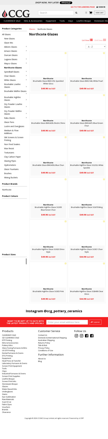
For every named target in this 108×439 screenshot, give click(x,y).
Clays (70, 20)
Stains (4, 413)
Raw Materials (8, 418)
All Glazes (6, 34)
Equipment (51, 20)
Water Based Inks (9, 408)
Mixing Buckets (11, 177)
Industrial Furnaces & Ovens (14, 392)
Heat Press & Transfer (11, 379)
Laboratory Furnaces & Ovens (14, 382)
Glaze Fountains (11, 169)
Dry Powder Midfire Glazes (15, 112)
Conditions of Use (45, 369)
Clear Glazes (15, 76)
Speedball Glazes (15, 71)
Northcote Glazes (13, 67)
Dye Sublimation (9, 415)
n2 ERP (81, 437)
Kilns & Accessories (33, 20)
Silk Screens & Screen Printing (13, 138)
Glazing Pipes (10, 161)
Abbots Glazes (15, 47)
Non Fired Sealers (12, 144)
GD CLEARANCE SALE (10, 356)
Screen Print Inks (9, 400)
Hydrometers (10, 165)
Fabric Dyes (7, 423)
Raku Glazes (15, 118)
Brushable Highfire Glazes (15, 98)
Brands (5, 428)
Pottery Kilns (7, 364)
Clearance (6, 431)
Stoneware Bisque (10, 402)
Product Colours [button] (10, 196)
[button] (101, 7)
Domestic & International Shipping (52, 356)
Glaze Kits (8, 42)
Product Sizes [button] (9, 254)
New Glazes (9, 38)
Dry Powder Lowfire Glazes (15, 105)
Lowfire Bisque (83, 20)
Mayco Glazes (15, 63)
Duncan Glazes (11, 55)
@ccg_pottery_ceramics (63, 311)
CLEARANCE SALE (12, 20)
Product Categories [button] (12, 28)
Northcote (6, 189)
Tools (62, 20)
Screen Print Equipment (12, 385)
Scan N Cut (6, 420)
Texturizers (9, 152)
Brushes (8, 173)
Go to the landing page (83, 7)
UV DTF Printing (8, 369)
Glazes (32, 29)
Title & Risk (42, 364)
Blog (40, 380)
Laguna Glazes (15, 59)
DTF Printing (7, 359)
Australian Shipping (46, 359)
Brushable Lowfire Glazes (15, 85)
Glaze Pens (9, 122)
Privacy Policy (43, 367)
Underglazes (7, 410)
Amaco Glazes (15, 51)
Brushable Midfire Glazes (15, 92)
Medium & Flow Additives (11, 132)
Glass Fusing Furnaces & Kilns (14, 367)
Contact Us (42, 354)
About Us (42, 377)
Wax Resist (9, 148)
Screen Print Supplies (11, 395)
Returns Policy (44, 361)
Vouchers (6, 426)
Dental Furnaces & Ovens (12, 372)
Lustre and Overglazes (14, 126)
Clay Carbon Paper (12, 156)
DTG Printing (7, 374)
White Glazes (15, 80)
